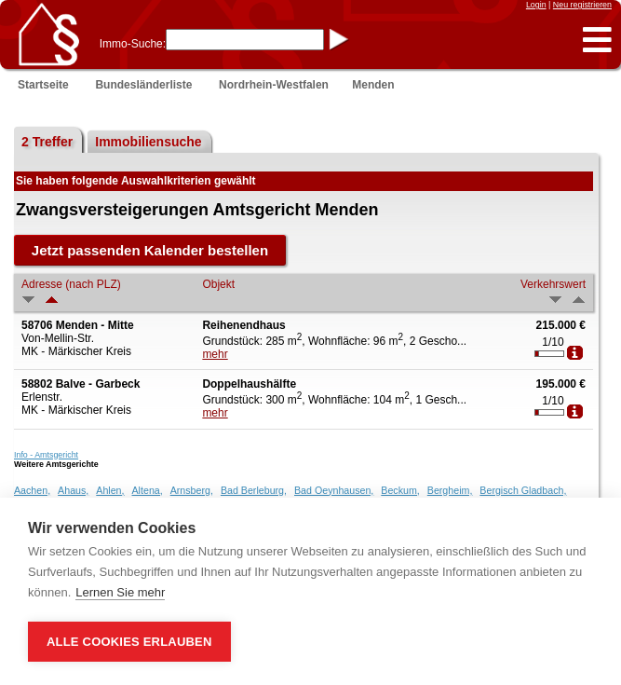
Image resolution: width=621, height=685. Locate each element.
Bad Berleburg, (254, 490)
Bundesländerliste (143, 84)
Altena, (147, 490)
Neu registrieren (582, 4)
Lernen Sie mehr (120, 592)
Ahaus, (73, 490)
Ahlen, (110, 490)
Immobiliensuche (148, 141)
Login (536, 4)
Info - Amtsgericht (46, 454)
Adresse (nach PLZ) (71, 284)
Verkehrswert (553, 284)
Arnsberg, (191, 490)
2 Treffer (47, 141)
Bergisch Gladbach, (522, 490)
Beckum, (400, 490)
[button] (597, 40)
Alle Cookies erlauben (129, 642)
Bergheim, (450, 490)
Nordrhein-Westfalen (274, 84)
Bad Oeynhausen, (333, 490)
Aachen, (32, 490)
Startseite (43, 84)
